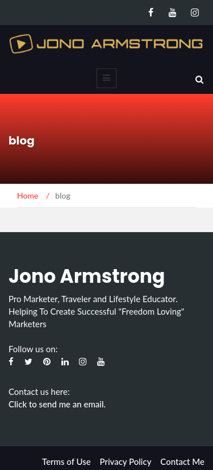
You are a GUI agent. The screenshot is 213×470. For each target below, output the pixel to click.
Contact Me (182, 461)
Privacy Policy (125, 461)
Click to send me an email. (57, 404)
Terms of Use (66, 461)
